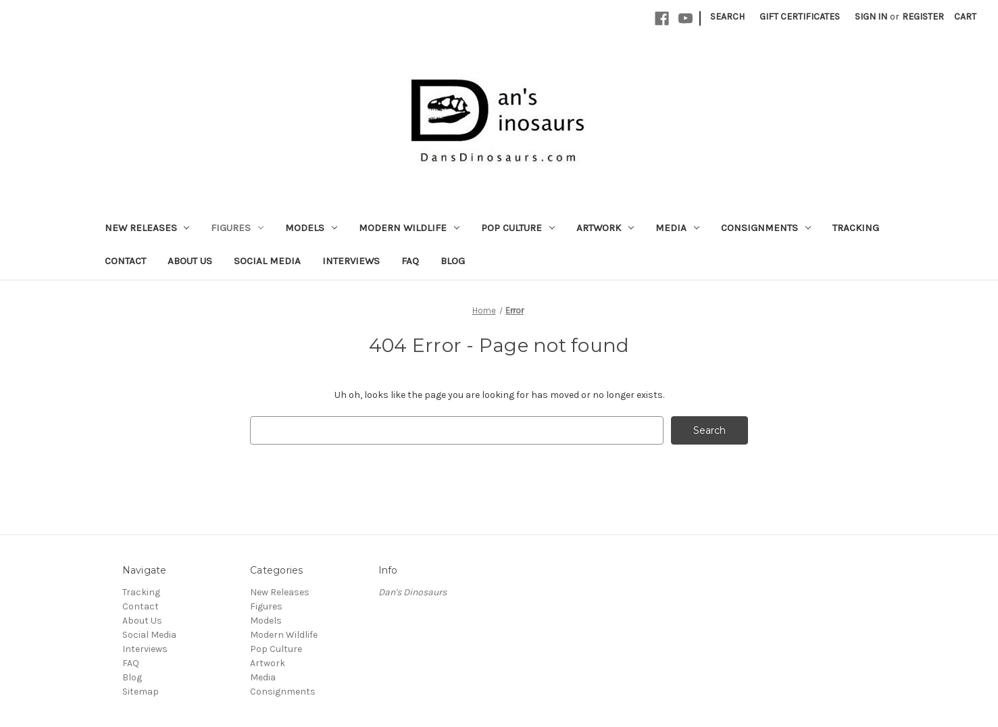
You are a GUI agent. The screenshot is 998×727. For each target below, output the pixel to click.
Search (727, 16)
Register (923, 16)
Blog (453, 261)
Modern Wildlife (409, 228)
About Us (190, 261)
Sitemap (140, 691)
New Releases (147, 228)
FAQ (410, 261)
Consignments (766, 228)
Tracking (855, 228)
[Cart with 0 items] (965, 16)
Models (311, 228)
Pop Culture (518, 228)
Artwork (605, 228)
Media (677, 228)
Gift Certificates (799, 16)
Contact (125, 261)
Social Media (267, 261)
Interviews (351, 261)
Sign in (871, 16)
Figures (237, 228)
